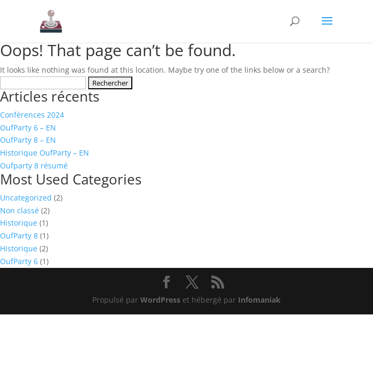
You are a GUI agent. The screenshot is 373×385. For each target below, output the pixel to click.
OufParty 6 (19, 261)
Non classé (19, 210)
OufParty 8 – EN (28, 140)
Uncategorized (26, 197)
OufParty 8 (19, 235)
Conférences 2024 (32, 115)
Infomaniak (259, 300)
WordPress (160, 300)
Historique (18, 223)
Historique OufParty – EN (44, 153)
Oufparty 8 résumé (34, 165)
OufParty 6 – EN (28, 127)
